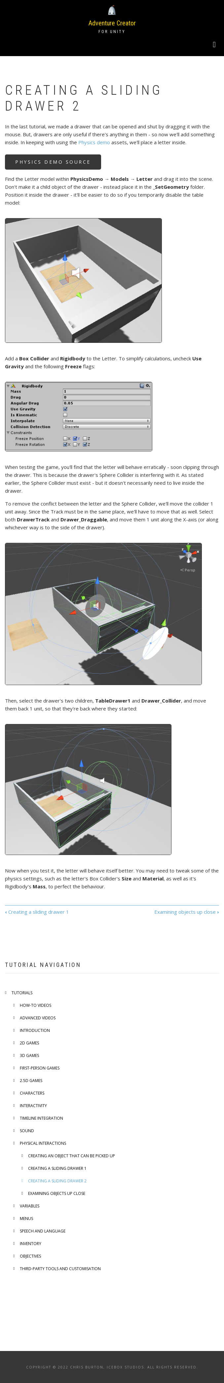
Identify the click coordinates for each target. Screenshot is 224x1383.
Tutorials (22, 993)
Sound (27, 1131)
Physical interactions (43, 1143)
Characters (32, 1093)
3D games (29, 1055)
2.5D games (31, 1080)
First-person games (39, 1068)
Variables (29, 1206)
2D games (29, 1043)
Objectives (30, 1256)
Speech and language (42, 1231)
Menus (26, 1218)
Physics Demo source (53, 162)
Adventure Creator (112, 23)
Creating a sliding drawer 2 (57, 1181)
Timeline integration (41, 1118)
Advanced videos (38, 1018)
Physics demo (94, 142)
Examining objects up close (186, 911)
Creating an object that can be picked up (71, 1156)
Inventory (30, 1243)
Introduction (35, 1030)
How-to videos (35, 1005)
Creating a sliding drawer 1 (37, 911)
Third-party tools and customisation (60, 1268)
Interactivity (33, 1105)
